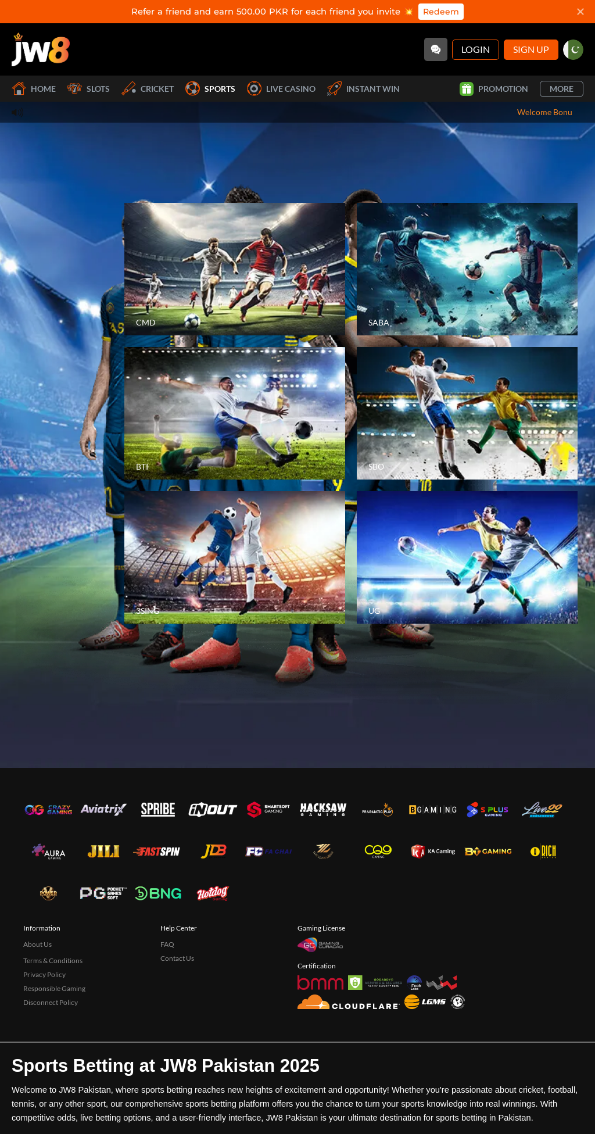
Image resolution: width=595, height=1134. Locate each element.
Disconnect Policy (50, 1002)
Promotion (494, 89)
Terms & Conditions (53, 960)
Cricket (147, 88)
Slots (88, 88)
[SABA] (467, 269)
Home (34, 88)
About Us (37, 944)
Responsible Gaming (54, 988)
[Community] (435, 49)
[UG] (467, 557)
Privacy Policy (44, 974)
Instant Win (363, 88)
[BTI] (234, 413)
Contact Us (177, 958)
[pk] (573, 50)
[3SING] (234, 557)
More (562, 89)
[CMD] (234, 269)
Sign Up (531, 49)
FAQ (167, 944)
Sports (210, 88)
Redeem (441, 11)
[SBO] (467, 413)
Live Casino (281, 88)
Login (475, 49)
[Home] (41, 49)
